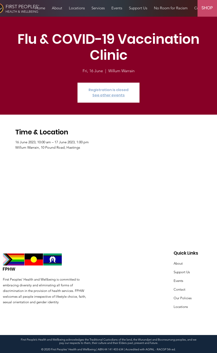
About (178, 263)
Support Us (182, 272)
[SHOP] (207, 7)
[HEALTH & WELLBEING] (28, 12)
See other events (108, 95)
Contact (179, 289)
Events (178, 281)
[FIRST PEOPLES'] (24, 7)
